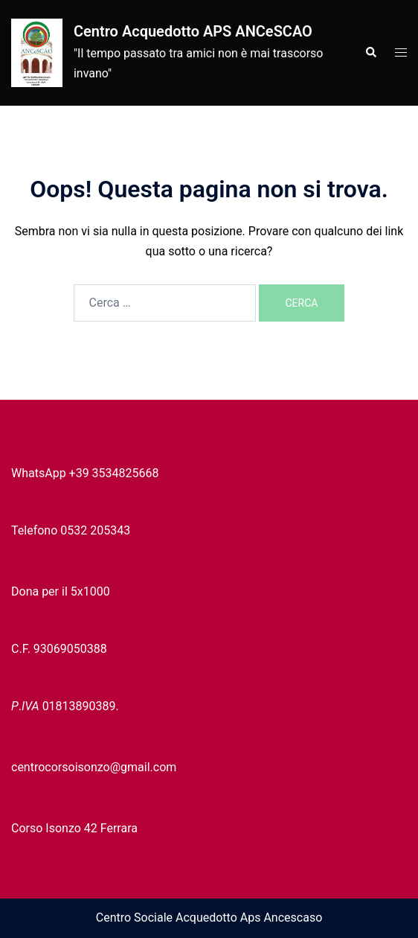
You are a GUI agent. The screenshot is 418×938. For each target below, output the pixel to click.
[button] (370, 53)
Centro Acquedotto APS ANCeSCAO (193, 31)
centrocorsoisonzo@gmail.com (93, 767)
